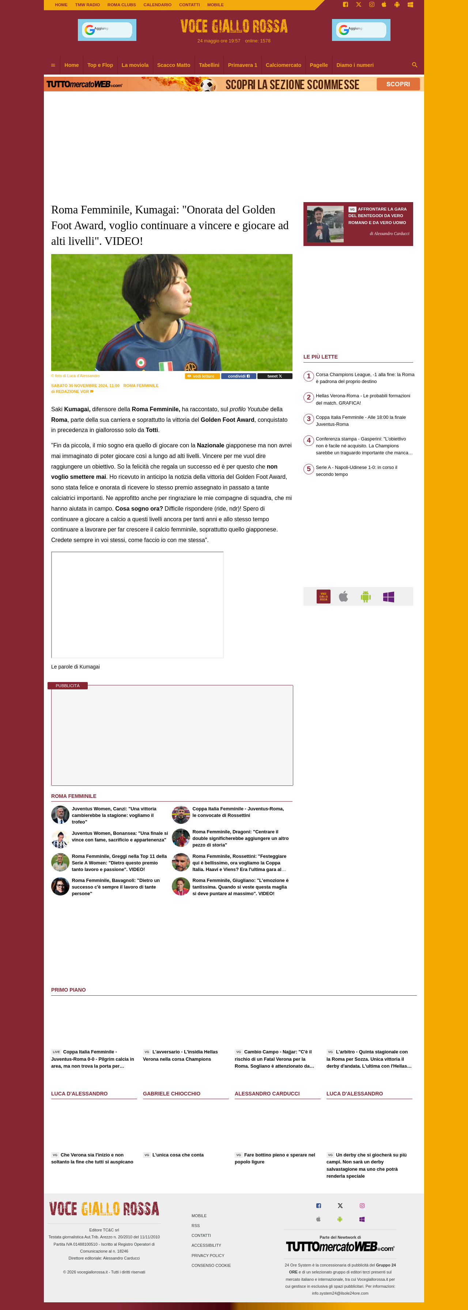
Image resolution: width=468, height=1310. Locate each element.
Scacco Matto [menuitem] (173, 65)
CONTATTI (189, 5)
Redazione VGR (72, 391)
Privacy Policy (208, 1255)
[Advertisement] (358, 894)
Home (61, 5)
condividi (239, 376)
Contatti (201, 1236)
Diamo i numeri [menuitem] (355, 65)
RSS (196, 1225)
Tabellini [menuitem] (209, 65)
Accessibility (206, 1245)
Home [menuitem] (72, 65)
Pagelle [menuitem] (319, 65)
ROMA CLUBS (121, 5)
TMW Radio (87, 5)
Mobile (199, 1216)
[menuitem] (53, 65)
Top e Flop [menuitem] (100, 65)
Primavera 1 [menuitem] (242, 65)
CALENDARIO (157, 5)
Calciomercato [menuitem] (283, 65)
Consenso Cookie (211, 1265)
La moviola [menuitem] (135, 65)
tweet (275, 376)
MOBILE (215, 5)
